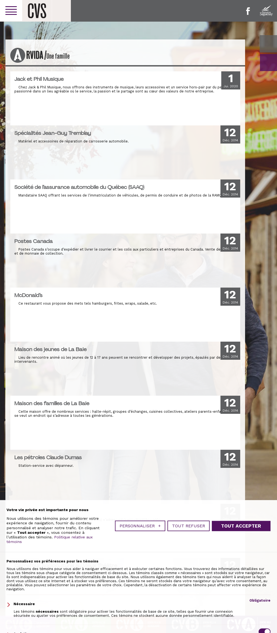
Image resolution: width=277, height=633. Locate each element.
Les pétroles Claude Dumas (48, 457)
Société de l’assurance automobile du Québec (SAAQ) (79, 187)
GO (268, 62)
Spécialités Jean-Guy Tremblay (52, 132)
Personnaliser (140, 603)
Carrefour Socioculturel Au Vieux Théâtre (65, 565)
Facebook (248, 11)
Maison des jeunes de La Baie (50, 349)
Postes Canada (33, 241)
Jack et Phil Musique (39, 78)
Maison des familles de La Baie (51, 403)
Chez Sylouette (33, 511)
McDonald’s (28, 295)
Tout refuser (188, 603)
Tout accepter (241, 603)
